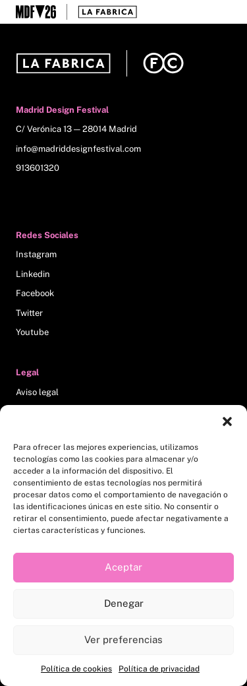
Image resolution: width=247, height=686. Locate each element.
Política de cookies (76, 668)
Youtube (32, 332)
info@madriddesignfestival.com (78, 149)
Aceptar (123, 567)
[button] (227, 421)
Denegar (124, 603)
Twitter (29, 313)
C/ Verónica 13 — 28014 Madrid (76, 129)
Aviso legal (37, 392)
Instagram (36, 254)
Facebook (35, 293)
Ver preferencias (123, 639)
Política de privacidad (159, 668)
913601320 (37, 168)
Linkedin (33, 274)
